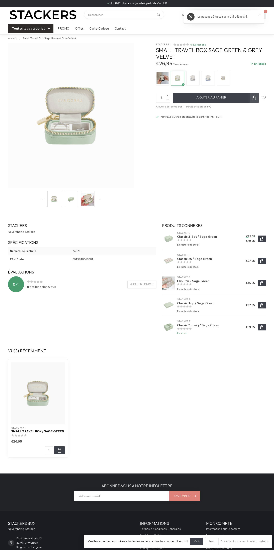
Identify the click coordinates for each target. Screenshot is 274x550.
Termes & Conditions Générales (160, 529)
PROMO (63, 28)
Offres (79, 28)
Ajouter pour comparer (169, 106)
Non (212, 541)
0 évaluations (198, 44)
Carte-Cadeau (99, 28)
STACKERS (162, 45)
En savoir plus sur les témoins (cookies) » (244, 541)
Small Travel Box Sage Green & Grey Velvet (49, 38)
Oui (196, 541)
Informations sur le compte (223, 529)
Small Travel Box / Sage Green (37, 431)
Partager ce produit (198, 106)
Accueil (12, 38)
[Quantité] (49, 450)
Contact (120, 28)
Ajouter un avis (141, 284)
